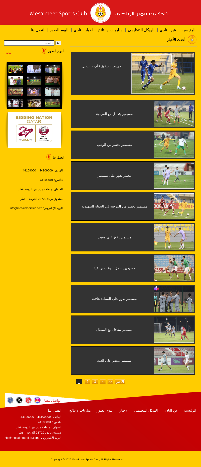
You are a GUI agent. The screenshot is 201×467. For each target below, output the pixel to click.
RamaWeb (130, 459)
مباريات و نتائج (110, 30)
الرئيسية (190, 410)
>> (110, 381)
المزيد (9, 53)
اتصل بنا (37, 30)
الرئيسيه (189, 30)
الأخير (120, 381)
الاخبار (123, 410)
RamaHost (143, 459)
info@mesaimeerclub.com (21, 437)
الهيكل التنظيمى (141, 30)
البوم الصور (59, 30)
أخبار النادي (83, 30)
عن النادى (168, 30)
